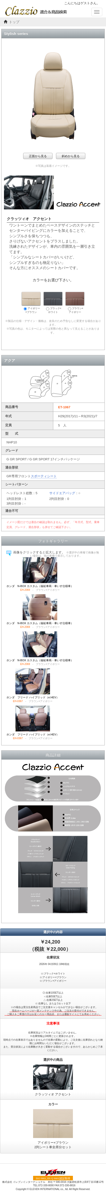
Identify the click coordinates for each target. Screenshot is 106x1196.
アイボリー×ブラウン (31, 302)
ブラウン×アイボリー (75, 302)
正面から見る (38, 156)
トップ (14, 22)
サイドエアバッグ (62, 493)
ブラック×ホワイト (53, 302)
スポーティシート (44, 476)
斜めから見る (71, 156)
